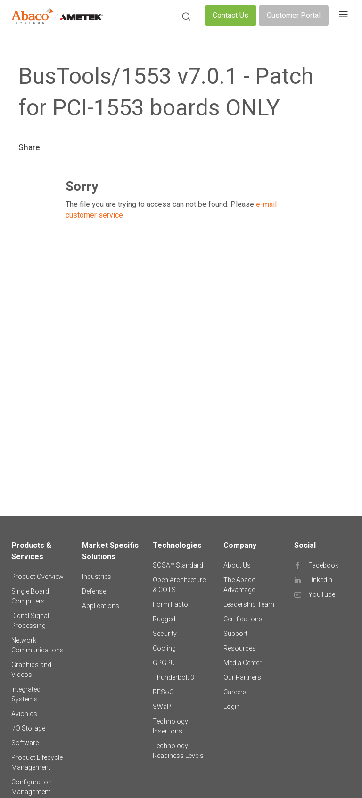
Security (165, 633)
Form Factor (171, 604)
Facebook (323, 565)
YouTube (321, 594)
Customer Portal (294, 15)
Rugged (164, 619)
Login (231, 706)
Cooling (164, 648)
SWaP (162, 706)
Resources (239, 648)
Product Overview (37, 576)
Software (25, 743)
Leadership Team (248, 604)
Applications (100, 606)
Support (235, 633)
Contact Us (230, 15)
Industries (96, 576)
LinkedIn (320, 580)
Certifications (243, 619)
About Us (237, 565)
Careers (235, 692)
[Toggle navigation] (343, 15)
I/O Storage (28, 728)
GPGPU (164, 663)
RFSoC (163, 692)
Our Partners (242, 677)
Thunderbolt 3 (173, 677)
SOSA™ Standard (178, 565)
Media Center (242, 663)
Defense (94, 591)
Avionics (24, 713)
